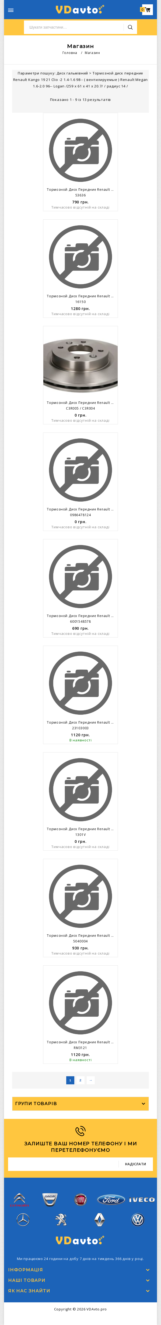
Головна (70, 52)
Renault (100, 1222)
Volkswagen (138, 1222)
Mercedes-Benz (23, 1222)
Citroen (19, 1202)
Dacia (50, 1202)
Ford (111, 1202)
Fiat (80, 1202)
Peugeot (61, 1222)
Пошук (130, 27)
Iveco (141, 1202)
